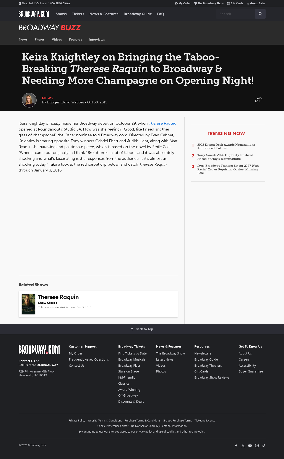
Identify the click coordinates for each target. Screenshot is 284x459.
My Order (183, 3)
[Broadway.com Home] (34, 14)
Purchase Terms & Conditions (142, 420)
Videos (57, 39)
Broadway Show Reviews (211, 377)
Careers (244, 359)
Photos (39, 39)
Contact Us (27, 361)
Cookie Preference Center (112, 426)
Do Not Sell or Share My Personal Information (159, 426)
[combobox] (241, 14)
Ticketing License (205, 420)
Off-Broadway (128, 395)
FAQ (160, 14)
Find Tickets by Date (132, 353)
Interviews (97, 39)
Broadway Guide (138, 14)
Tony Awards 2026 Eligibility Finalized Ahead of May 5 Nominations (225, 157)
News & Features (103, 14)
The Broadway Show (209, 3)
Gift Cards (235, 3)
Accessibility (247, 365)
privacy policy (144, 431)
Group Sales (256, 3)
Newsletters (202, 353)
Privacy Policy (77, 420)
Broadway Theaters (208, 365)
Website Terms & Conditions (105, 420)
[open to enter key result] (260, 14)
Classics (123, 383)
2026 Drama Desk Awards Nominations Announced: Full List (226, 146)
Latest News (165, 359)
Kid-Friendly (126, 377)
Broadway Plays (129, 365)
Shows (61, 14)
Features (75, 39)
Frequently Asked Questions (89, 359)
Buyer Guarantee (251, 371)
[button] (258, 102)
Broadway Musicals (132, 359)
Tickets (78, 14)
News (23, 39)
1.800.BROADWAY (44, 3)
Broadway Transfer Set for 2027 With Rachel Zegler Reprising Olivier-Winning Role (228, 169)
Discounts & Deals (131, 401)
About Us (245, 353)
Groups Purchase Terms (177, 420)
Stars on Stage (128, 371)
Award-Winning (129, 389)
